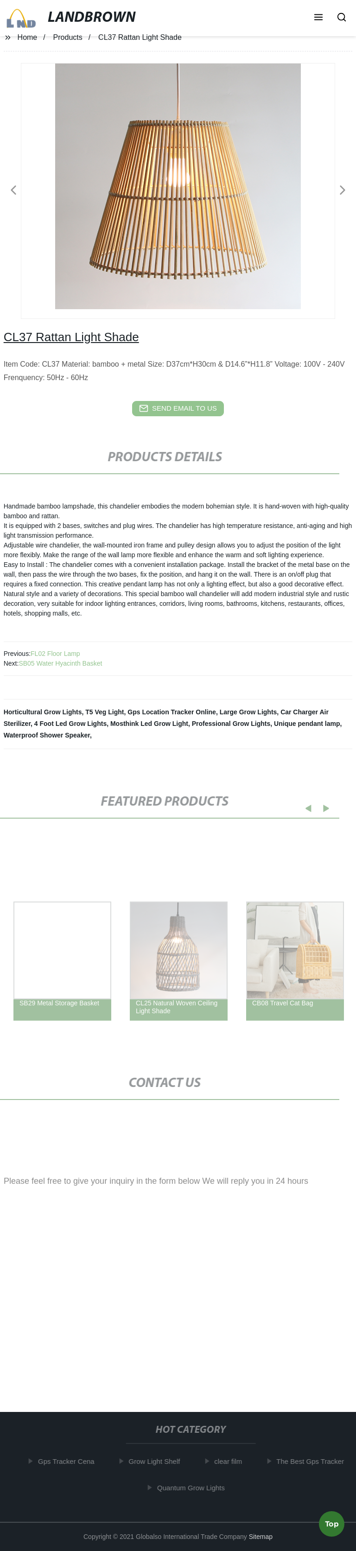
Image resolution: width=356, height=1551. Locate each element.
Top (332, 1525)
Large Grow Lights (248, 712)
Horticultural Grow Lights (43, 712)
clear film (231, 1461)
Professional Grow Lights (231, 723)
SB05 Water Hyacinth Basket (60, 663)
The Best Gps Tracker (313, 1461)
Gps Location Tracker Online (171, 712)
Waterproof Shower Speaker (47, 735)
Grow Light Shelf (157, 1461)
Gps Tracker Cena (69, 1461)
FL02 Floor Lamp (55, 653)
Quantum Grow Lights (194, 1487)
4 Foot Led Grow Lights (70, 723)
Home (28, 37)
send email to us (178, 408)
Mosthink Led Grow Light (149, 723)
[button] (318, 18)
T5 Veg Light (104, 712)
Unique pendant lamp (307, 723)
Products (68, 37)
